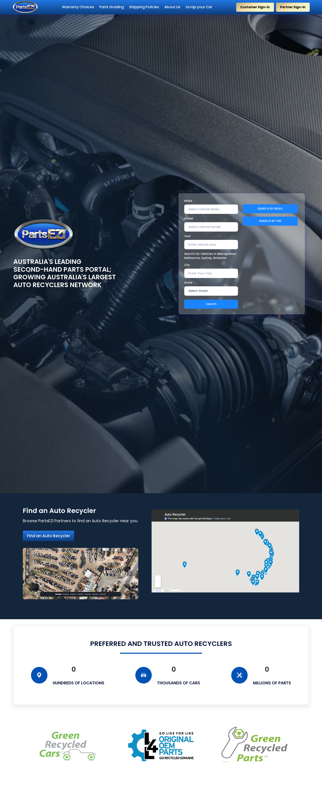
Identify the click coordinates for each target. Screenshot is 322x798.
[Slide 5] (88, 594)
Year (187, 236)
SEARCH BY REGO (270, 209)
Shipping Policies (144, 7)
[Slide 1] (58, 594)
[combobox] (211, 209)
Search (211, 304)
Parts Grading (111, 7)
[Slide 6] (95, 594)
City (187, 265)
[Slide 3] (73, 594)
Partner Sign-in (292, 7)
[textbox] (203, 209)
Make (188, 201)
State (188, 283)
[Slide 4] (80, 594)
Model (188, 219)
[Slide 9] (103, 594)
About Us (172, 7)
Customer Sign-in (255, 7)
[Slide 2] (66, 594)
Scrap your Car (199, 7)
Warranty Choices (78, 7)
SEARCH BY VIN (270, 221)
